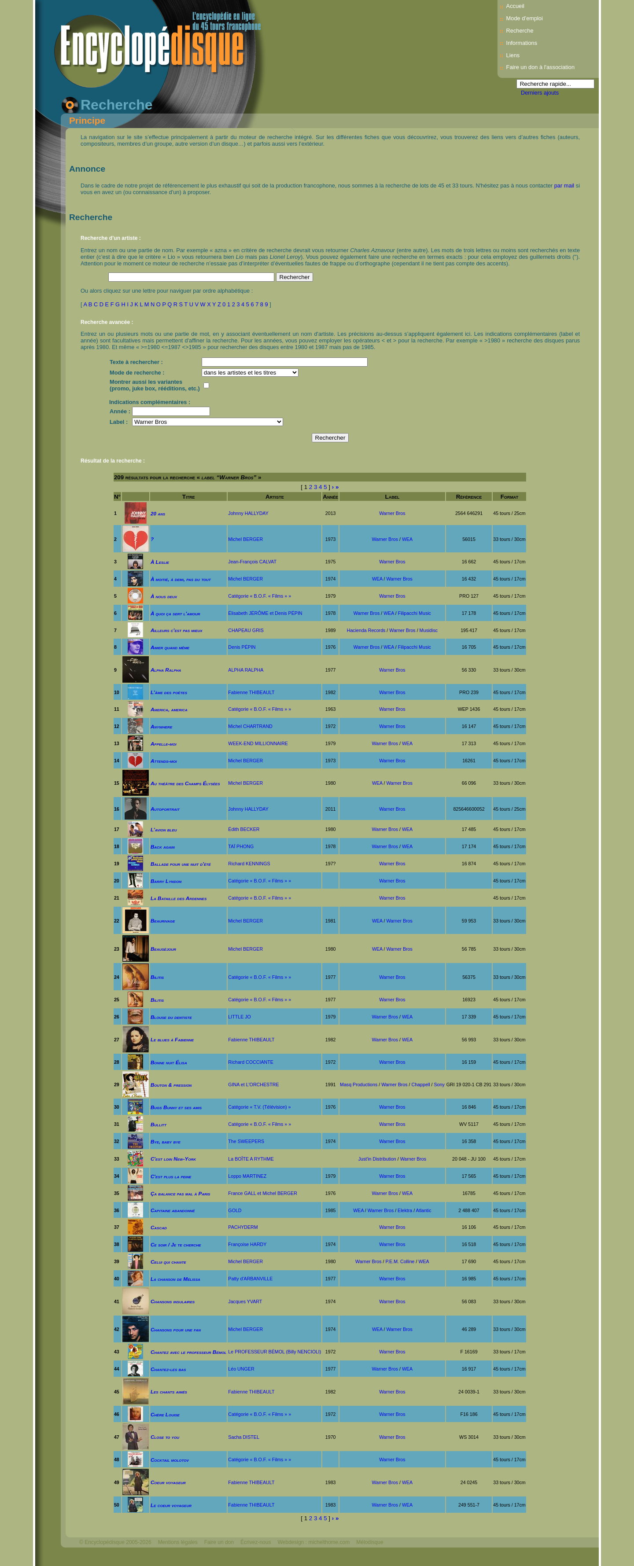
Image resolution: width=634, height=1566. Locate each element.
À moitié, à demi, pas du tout (181, 579)
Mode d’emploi (524, 18)
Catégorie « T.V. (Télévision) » (259, 1107)
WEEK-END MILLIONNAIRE (258, 743)
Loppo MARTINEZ (247, 1176)
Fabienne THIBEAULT (251, 692)
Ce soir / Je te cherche (176, 1244)
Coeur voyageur (168, 1482)
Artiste (274, 496)
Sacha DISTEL (243, 1437)
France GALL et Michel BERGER (262, 1193)
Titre (188, 496)
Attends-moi (164, 761)
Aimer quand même (170, 647)
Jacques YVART (245, 1301)
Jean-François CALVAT (252, 561)
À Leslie (160, 562)
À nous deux (164, 596)
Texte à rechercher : (136, 362)
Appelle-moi (164, 743)
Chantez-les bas (168, 1369)
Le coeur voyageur (171, 1505)
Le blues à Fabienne (172, 1039)
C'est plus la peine (171, 1176)
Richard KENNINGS (249, 863)
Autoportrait (165, 809)
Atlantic (423, 1210)
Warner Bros (392, 513)
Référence (469, 496)
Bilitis (157, 977)
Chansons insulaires (173, 1301)
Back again (163, 846)
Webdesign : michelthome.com (313, 1542)
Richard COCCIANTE (250, 1062)
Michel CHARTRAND (250, 726)
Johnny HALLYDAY (248, 513)
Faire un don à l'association (540, 67)
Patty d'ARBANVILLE (250, 1278)
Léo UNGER (241, 1368)
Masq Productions (358, 1084)
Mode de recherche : (137, 372)
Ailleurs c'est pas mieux (177, 630)
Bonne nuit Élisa (169, 1062)
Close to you (165, 1437)
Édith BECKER (243, 829)
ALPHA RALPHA (245, 670)
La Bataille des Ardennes (178, 898)
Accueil (515, 6)
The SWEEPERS (246, 1141)
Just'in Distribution (377, 1159)
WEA (407, 539)
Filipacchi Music (414, 613)
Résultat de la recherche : (113, 461)
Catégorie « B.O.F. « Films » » (259, 596)
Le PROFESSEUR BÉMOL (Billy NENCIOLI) (274, 1351)
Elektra (405, 1210)
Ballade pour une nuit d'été (181, 864)
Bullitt (158, 1124)
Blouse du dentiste (171, 1017)
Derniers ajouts (540, 92)
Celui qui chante (168, 1262)
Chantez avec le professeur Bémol (188, 1352)
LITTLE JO (239, 1016)
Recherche (520, 30)
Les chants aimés (169, 1391)
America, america (169, 709)
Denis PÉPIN (241, 647)
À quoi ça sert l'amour (175, 613)
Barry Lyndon (166, 881)
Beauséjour (163, 949)
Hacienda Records (366, 630)
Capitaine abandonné (173, 1210)
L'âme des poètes (169, 692)
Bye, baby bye (166, 1141)
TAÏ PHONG (241, 846)
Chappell (421, 1084)
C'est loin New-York (173, 1159)
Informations (521, 43)
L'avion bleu (164, 829)
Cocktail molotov (170, 1460)
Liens (513, 55)
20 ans (158, 513)
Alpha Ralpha (166, 670)
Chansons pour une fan (176, 1329)
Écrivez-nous (255, 1542)
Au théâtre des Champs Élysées (185, 783)
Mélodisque (369, 1542)
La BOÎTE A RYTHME (250, 1159)
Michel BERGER (245, 539)
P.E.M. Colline (399, 1261)
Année (330, 496)
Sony (439, 1084)
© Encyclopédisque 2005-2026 (115, 1542)
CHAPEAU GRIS (246, 630)
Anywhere (161, 726)
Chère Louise (165, 1414)
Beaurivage (163, 920)
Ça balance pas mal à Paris (180, 1193)
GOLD (234, 1210)
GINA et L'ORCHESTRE (253, 1084)
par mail (564, 185)
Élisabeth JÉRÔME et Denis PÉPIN (265, 613)
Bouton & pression (171, 1085)
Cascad (159, 1227)
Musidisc (429, 630)
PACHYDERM (243, 1227)
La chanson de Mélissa (175, 1279)
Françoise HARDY (247, 1244)
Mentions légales (178, 1542)
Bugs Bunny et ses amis (176, 1107)
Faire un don (219, 1542)
